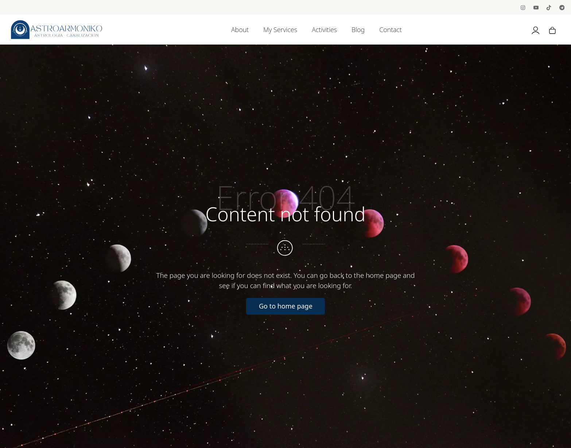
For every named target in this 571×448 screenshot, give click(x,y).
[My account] (535, 29)
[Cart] (552, 29)
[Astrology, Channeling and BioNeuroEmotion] (56, 29)
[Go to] (523, 7)
